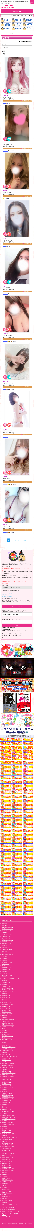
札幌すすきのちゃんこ (7, 943)
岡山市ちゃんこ (6, 1197)
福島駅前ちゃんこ (6, 950)
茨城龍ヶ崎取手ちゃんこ (8, 1007)
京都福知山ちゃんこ (7, 1153)
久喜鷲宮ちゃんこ (6, 1013)
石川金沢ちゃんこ (6, 1088)
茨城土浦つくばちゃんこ (8, 993)
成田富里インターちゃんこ (8, 969)
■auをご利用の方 (5, 597)
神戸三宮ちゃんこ (6, 1131)
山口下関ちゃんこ (6, 1185)
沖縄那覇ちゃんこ (6, 1177)
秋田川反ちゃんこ (6, 933)
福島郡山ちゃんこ (6, 948)
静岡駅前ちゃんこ (6, 1061)
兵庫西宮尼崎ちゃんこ (7, 1151)
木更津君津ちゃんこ (7, 985)
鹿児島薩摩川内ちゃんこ (8, 1172)
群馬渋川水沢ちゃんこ (7, 991)
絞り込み (4, 44)
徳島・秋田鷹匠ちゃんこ (8, 1173)
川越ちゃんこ (5, 967)
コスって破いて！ (6, 1220)
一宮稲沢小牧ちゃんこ (7, 1053)
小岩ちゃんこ (5, 1031)
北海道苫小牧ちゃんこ (7, 952)
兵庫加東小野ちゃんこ (7, 1148)
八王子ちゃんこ (6, 1037)
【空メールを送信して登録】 (17, 609)
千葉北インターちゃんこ (8, 1028)
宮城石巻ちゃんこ (6, 928)
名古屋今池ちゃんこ (7, 1048)
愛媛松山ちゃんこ (6, 1159)
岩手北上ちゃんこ (6, 941)
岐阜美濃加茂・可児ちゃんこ (9, 1079)
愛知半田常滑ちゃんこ (7, 1077)
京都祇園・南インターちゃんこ (10, 1114)
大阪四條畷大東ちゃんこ (8, 1149)
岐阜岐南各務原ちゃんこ (8, 1068)
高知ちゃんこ (5, 1188)
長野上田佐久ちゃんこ (7, 1103)
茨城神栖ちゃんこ (6, 1015)
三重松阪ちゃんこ (6, 1072)
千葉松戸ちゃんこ (6, 996)
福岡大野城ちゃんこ (7, 1186)
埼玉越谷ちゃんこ (6, 1005)
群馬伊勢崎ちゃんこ (7, 998)
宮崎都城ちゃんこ (6, 1175)
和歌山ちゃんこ (6, 1116)
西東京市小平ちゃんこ (7, 1030)
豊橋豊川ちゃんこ (6, 1063)
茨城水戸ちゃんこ (6, 963)
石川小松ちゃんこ (6, 1085)
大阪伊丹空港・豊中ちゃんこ (9, 1120)
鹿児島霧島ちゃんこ (7, 1166)
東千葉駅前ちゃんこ (7, 965)
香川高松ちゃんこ (6, 1168)
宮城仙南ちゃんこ (6, 926)
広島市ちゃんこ (6, 1181)
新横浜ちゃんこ (6, 1020)
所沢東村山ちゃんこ (7, 1009)
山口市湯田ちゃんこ (7, 1205)
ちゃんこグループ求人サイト (9, 1212)
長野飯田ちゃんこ (6, 1094)
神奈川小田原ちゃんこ (7, 994)
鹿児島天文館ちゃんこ (7, 1160)
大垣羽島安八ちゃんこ (7, 1052)
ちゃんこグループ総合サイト (9, 1210)
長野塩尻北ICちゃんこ (7, 1101)
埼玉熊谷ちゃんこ (6, 974)
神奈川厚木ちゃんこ (7, 980)
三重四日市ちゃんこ (7, 1057)
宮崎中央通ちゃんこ (7, 1196)
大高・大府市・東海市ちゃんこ (10, 1066)
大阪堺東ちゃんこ (6, 1135)
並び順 (3, 51)
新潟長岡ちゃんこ (6, 1092)
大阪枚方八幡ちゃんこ (7, 1142)
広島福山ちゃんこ (6, 1170)
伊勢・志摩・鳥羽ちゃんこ (8, 1076)
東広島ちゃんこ (6, 1192)
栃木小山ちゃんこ (6, 976)
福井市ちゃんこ (6, 1107)
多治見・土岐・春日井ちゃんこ (10, 1059)
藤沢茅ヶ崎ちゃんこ (7, 1000)
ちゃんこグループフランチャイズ (10, 1214)
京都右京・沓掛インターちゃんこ (10, 1140)
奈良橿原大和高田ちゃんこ (8, 1118)
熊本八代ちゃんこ (6, 1194)
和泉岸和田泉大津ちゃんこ (8, 1122)
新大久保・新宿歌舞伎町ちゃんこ (10, 982)
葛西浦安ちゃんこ (6, 1018)
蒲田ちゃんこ (5, 1035)
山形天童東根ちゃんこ (7, 930)
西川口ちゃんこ (6, 959)
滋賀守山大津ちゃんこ (7, 1146)
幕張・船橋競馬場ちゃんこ (8, 1022)
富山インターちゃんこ (7, 1090)
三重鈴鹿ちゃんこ (6, 1074)
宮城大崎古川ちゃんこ (7, 932)
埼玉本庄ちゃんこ (6, 983)
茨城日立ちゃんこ (6, 1041)
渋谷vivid (4, 1218)
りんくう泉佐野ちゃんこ (8, 1137)
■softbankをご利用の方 (7, 599)
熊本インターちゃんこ (7, 1164)
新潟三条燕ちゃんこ (7, 1105)
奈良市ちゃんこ (6, 1129)
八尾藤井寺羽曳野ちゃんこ (8, 1127)
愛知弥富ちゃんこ (6, 1055)
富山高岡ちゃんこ (6, 1087)
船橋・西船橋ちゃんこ (7, 1039)
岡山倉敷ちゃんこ (6, 1190)
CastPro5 (26, 1227)
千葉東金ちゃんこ (6, 989)
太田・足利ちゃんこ (7, 1011)
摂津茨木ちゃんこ (6, 1144)
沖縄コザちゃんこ (6, 1201)
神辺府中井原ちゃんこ (7, 1203)
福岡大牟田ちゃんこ (7, 1199)
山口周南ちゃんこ (6, 1179)
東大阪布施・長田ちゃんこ (8, 1124)
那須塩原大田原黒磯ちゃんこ (9, 1017)
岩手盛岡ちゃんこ (6, 946)
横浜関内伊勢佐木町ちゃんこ (9, 957)
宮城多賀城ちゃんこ (7, 945)
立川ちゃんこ (5, 961)
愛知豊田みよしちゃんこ (8, 1070)
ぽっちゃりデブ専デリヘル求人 (10, 1216)
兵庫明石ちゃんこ (6, 1133)
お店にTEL (17, 11)
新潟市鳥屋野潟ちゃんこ (8, 1100)
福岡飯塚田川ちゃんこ (7, 1183)
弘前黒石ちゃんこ (6, 935)
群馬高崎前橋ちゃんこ (7, 970)
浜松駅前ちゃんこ (6, 1065)
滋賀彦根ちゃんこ (6, 1112)
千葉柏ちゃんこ (6, 1024)
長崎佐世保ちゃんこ (7, 1162)
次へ (24, 543)
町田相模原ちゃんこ (7, 978)
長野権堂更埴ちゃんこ (7, 1098)
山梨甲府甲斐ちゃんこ (7, 1096)
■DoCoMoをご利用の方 (7, 596)
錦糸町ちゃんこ (6, 987)
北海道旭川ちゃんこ (7, 939)
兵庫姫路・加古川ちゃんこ (8, 1125)
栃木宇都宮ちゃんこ (7, 972)
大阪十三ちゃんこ (6, 1138)
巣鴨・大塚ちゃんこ (7, 1042)
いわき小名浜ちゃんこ (7, 937)
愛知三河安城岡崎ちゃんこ (8, 1050)
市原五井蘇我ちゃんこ (7, 1026)
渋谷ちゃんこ (5, 1033)
